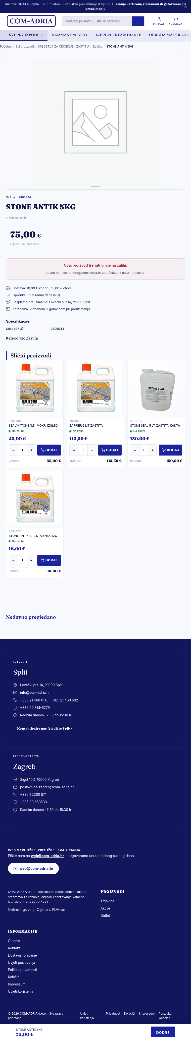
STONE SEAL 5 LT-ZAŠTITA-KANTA (155, 425)
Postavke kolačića (165, 1016)
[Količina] (22, 450)
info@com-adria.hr (35, 692)
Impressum (17, 984)
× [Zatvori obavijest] (185, 6)
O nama (14, 941)
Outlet (105, 916)
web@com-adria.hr (47, 856)
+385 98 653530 (33, 802)
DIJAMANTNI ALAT (69, 35)
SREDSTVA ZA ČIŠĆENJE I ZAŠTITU (63, 46)
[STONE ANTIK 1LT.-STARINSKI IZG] (34, 498)
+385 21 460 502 (64, 700)
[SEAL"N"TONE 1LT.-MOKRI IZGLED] (34, 388)
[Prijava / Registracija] (158, 21)
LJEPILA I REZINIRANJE (118, 35)
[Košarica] (175, 21)
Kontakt (14, 948)
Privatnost (113, 1013)
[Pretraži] (138, 21)
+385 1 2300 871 (33, 795)
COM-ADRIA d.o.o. (33, 1013)
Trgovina (107, 901)
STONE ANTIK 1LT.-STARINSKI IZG (33, 536)
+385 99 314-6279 (35, 708)
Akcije (105, 908)
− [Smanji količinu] (13, 450)
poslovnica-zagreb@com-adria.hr (47, 787)
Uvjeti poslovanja (21, 963)
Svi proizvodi (24, 35)
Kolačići (14, 977)
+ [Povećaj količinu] (31, 450)
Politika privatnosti (22, 970)
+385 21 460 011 (33, 700)
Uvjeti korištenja (20, 991)
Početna (5, 46)
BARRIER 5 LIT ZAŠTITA (86, 425)
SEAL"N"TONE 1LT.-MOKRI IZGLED (33, 425)
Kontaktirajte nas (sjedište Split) (44, 728)
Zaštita (97, 46)
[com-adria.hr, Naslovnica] (31, 21)
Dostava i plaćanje (22, 955)
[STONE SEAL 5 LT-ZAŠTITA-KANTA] (156, 388)
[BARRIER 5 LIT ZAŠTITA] (95, 388)
